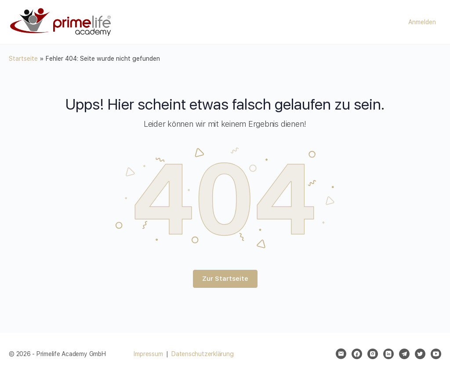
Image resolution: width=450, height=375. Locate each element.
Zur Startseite (225, 279)
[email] (341, 354)
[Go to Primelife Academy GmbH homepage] (61, 21)
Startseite (23, 58)
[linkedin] (388, 354)
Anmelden (422, 22)
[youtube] (436, 354)
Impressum (148, 353)
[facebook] (357, 354)
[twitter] (420, 354)
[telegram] (404, 354)
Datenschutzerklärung (202, 353)
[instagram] (372, 354)
